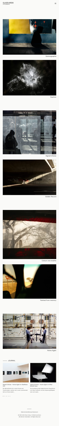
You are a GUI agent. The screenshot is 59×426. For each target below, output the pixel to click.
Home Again (51, 350)
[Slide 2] (5, 396)
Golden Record (50, 197)
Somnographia (51, 56)
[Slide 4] (8, 396)
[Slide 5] (10, 396)
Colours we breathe (49, 261)
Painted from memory (48, 300)
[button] (55, 3)
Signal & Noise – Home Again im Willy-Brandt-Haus (41, 385)
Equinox (53, 97)
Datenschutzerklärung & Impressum (29, 412)
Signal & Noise (51, 156)
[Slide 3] (6, 396)
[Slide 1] (3, 396)
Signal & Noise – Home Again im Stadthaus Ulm (15, 385)
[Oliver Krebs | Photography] (8, 3)
